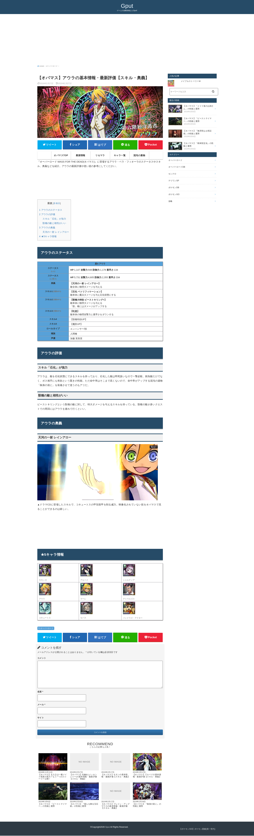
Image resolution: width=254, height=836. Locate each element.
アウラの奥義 (47, 227)
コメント (41, 658)
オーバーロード (46, 628)
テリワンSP (173, 180)
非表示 (56, 203)
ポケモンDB (173, 187)
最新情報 (80, 155)
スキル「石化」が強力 (54, 218)
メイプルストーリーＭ (192, 81)
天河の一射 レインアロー (56, 232)
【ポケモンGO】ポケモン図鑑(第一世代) (197, 829)
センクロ (172, 173)
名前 (40, 692)
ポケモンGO (173, 194)
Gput (127, 6)
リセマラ (100, 155)
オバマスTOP (61, 155)
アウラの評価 (47, 214)
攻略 (170, 201)
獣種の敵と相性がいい (54, 223)
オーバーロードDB (176, 167)
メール (41, 705)
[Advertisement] (127, 38)
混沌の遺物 (139, 155)
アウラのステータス (50, 210)
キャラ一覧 (120, 155)
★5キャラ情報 (48, 236)
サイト (40, 718)
